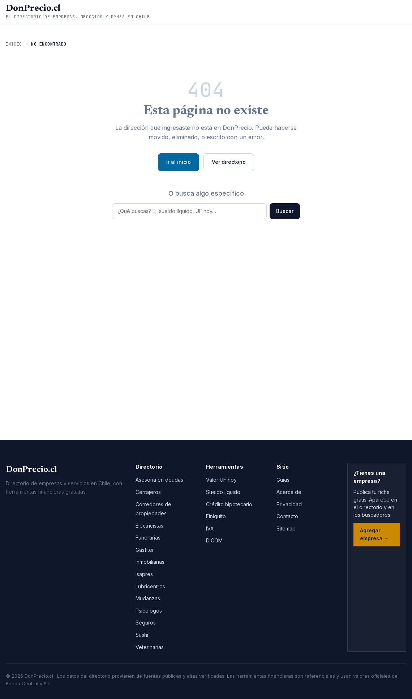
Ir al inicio (178, 162)
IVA (210, 528)
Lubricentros (150, 586)
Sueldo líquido (223, 492)
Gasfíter (145, 550)
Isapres (144, 574)
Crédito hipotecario (229, 504)
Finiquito (216, 516)
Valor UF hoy (221, 480)
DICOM (214, 540)
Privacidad (289, 504)
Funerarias (148, 537)
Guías (282, 480)
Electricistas (149, 526)
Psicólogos (149, 611)
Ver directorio (229, 162)
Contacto (287, 516)
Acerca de (288, 492)
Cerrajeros (148, 492)
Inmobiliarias (150, 562)
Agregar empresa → (374, 534)
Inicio (14, 44)
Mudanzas (148, 598)
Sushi (142, 635)
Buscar (284, 211)
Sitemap (286, 528)
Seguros (146, 622)
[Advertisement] (206, 327)
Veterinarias (150, 647)
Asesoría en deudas (159, 480)
